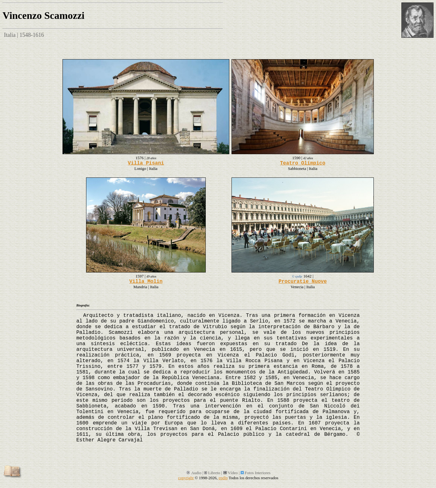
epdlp (223, 477)
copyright (186, 477)
